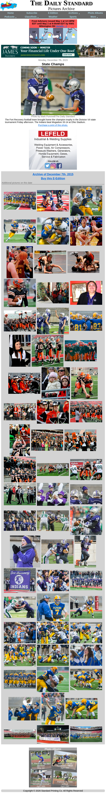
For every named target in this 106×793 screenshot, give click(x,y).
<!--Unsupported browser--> (53, 767)
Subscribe (31, 13)
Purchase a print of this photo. (53, 125)
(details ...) (61, 26)
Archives (74, 13)
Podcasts (10, 17)
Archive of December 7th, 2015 (53, 174)
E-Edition (53, 13)
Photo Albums (95, 13)
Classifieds (32, 17)
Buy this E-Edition (53, 178)
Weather (53, 16)
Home (11, 13)
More (94, 17)
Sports (73, 16)
